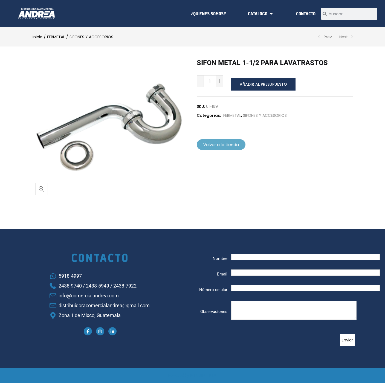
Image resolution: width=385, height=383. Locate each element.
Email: (222, 274)
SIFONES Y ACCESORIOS (91, 37)
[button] (41, 189)
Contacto (305, 13)
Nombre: (220, 258)
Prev (328, 37)
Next (343, 37)
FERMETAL (56, 37)
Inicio (37, 37)
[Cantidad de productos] (210, 81)
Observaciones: (214, 311)
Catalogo (257, 13)
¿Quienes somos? (208, 13)
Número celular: (213, 289)
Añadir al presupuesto (262, 81)
